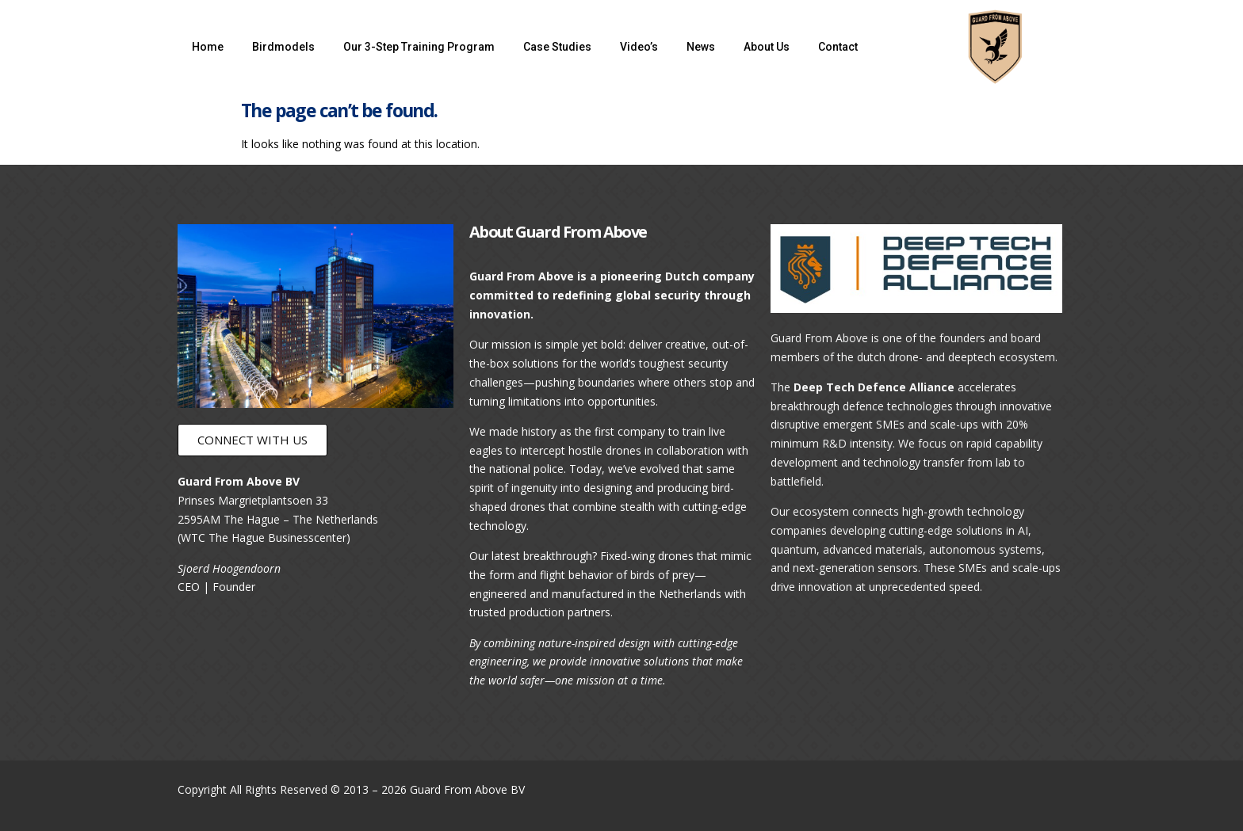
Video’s (639, 46)
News (701, 46)
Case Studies (557, 46)
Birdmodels (283, 46)
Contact (838, 46)
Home (208, 46)
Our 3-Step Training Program (419, 46)
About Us (767, 46)
